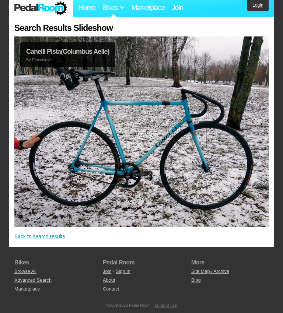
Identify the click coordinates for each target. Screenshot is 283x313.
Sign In (123, 271)
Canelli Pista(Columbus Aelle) (67, 51)
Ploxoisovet (42, 59)
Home (86, 7)
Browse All (25, 271)
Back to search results (39, 236)
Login (257, 5)
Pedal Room (40, 8)
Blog (196, 280)
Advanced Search (33, 280)
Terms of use (165, 305)
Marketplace (147, 7)
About (109, 280)
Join (177, 7)
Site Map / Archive (210, 271)
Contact (111, 289)
